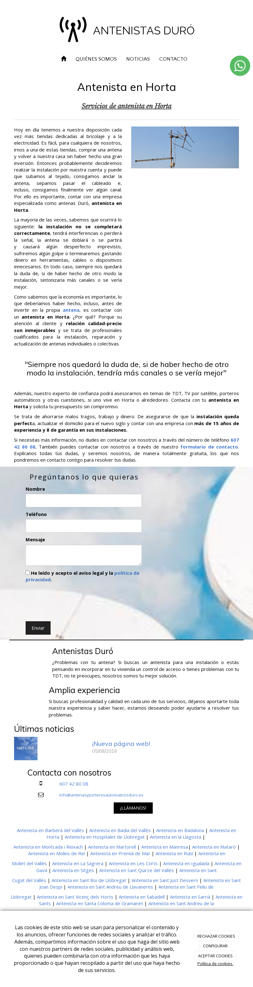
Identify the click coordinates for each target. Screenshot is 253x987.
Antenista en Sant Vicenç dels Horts (75, 897)
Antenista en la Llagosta (175, 837)
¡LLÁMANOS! (133, 808)
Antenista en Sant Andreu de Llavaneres (110, 887)
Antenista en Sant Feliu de (186, 887)
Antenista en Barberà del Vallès (50, 830)
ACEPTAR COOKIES (215, 956)
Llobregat (21, 897)
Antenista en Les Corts (133, 863)
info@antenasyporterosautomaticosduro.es (101, 795)
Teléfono (36, 514)
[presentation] (73, 600)
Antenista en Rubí (174, 853)
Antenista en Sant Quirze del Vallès (136, 870)
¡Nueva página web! (121, 743)
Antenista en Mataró (214, 847)
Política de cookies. (215, 963)
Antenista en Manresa (164, 847)
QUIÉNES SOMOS (96, 59)
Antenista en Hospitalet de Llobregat (105, 837)
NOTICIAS (138, 59)
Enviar (38, 628)
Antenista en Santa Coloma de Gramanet (99, 903)
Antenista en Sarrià (190, 897)
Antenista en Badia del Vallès (120, 830)
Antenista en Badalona (180, 830)
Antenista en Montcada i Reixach (48, 847)
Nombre (35, 489)
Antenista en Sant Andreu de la (181, 903)
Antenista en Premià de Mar (120, 853)
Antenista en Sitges (73, 870)
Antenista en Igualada (186, 863)
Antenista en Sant (198, 870)
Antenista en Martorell (112, 847)
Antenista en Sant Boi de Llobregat (89, 880)
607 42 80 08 (73, 784)
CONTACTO (173, 59)
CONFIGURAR (215, 946)
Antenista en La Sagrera (77, 863)
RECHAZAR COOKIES (216, 936)
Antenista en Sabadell (142, 897)
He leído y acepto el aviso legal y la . (82, 576)
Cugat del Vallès (29, 880)
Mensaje (35, 539)
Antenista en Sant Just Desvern (164, 880)
